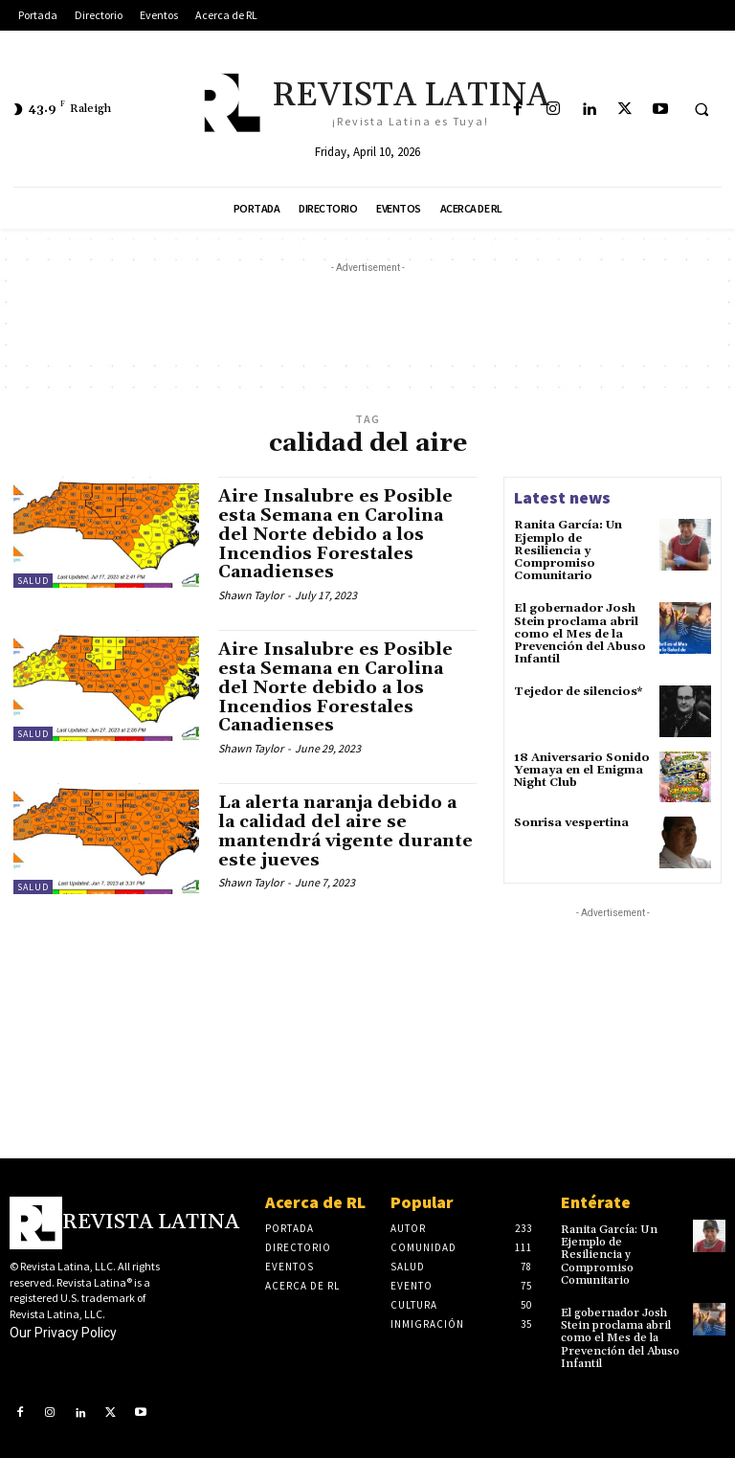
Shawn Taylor (250, 595)
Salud (33, 580)
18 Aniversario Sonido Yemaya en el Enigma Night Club (582, 770)
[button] (701, 110)
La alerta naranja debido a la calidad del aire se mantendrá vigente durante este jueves (345, 831)
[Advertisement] (367, 321)
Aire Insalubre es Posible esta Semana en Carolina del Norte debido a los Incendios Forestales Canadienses (335, 534)
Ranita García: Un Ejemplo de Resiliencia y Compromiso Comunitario (568, 550)
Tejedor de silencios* (578, 691)
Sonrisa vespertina (571, 823)
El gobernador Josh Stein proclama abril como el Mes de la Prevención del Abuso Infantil (580, 633)
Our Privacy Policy (63, 1332)
